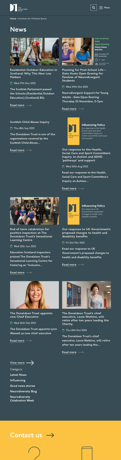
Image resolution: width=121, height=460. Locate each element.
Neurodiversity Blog (23, 391)
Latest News (18, 375)
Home (13, 19)
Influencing (17, 380)
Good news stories (22, 386)
